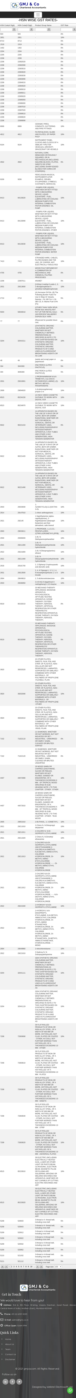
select (61, 1266)
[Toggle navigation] (38, 15)
